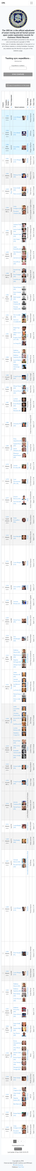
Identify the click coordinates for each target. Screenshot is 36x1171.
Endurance (28, 255)
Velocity (28, 389)
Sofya (28, 499)
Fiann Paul (21, 1167)
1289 (7, 375)
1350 (7, 174)
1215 (7, 780)
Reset (28, 953)
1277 (7, 498)
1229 (7, 600)
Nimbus (28, 749)
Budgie (28, 537)
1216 (7, 764)
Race (11, 192)
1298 (7, 273)
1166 (7, 907)
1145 (7, 1053)
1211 (7, 824)
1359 (7, 116)
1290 (7, 357)
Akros (28, 519)
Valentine (28, 481)
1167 (7, 861)
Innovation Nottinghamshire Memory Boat (28, 863)
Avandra (28, 587)
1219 (7, 746)
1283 (7, 446)
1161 (7, 1009)
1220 (7, 719)
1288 (7, 387)
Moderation (28, 133)
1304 (7, 208)
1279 (7, 464)
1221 (7, 685)
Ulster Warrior (28, 826)
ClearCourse (28, 1029)
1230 (7, 585)
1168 (7, 839)
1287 (7, 402)
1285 (7, 422)
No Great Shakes (28, 359)
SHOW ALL (18, 1149)
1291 (7, 334)
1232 (7, 535)
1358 (7, 130)
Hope (28, 766)
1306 (7, 145)
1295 (7, 295)
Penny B (28, 191)
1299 (7, 252)
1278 (7, 479)
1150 (7, 1026)
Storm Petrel (28, 377)
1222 (7, 655)
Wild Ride (28, 1078)
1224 (7, 635)
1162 (7, 990)
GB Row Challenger (28, 1054)
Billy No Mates (28, 147)
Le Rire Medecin (28, 620)
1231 (7, 561)
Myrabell (28, 841)
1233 (7, 517)
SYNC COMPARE (18, 74)
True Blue (28, 424)
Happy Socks (28, 466)
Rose (28, 335)
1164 (7, 971)
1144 (7, 1077)
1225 (7, 618)
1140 (7, 1127)
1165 (7, 952)
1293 (7, 315)
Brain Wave (28, 1096)
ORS (3, 3)
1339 (7, 189)
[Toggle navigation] (31, 3)
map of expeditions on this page (18, 85)
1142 (7, 1112)
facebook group (18, 1165)
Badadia (28, 117)
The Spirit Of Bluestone (28, 447)
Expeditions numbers (18, 67)
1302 (7, 231)
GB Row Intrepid (28, 686)
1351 (7, 159)
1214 (7, 803)
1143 (7, 1094)
